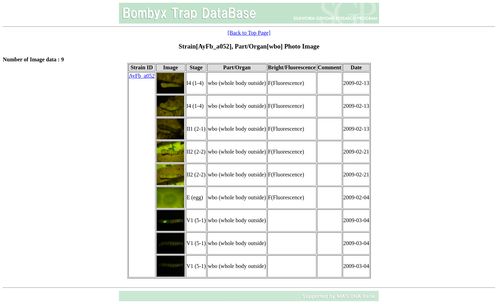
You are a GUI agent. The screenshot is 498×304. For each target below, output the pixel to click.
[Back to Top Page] (248, 33)
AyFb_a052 (142, 76)
